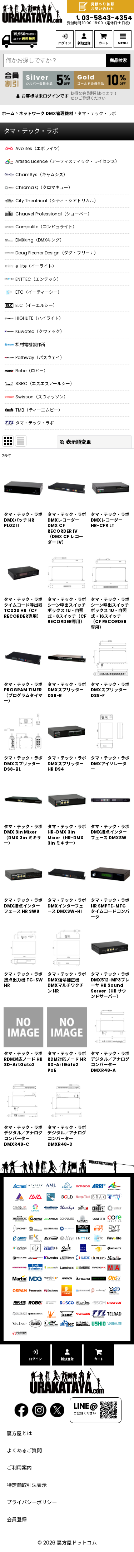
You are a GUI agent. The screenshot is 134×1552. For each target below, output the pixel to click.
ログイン (64, 43)
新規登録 (84, 43)
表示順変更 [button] (75, 442)
